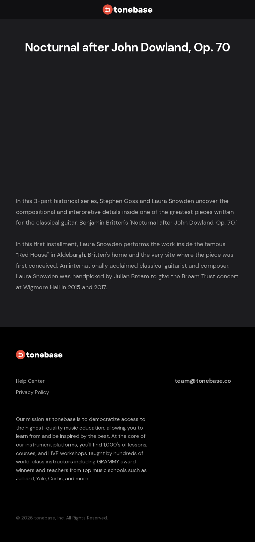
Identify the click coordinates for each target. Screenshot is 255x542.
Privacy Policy (32, 392)
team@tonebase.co (203, 381)
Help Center (30, 380)
